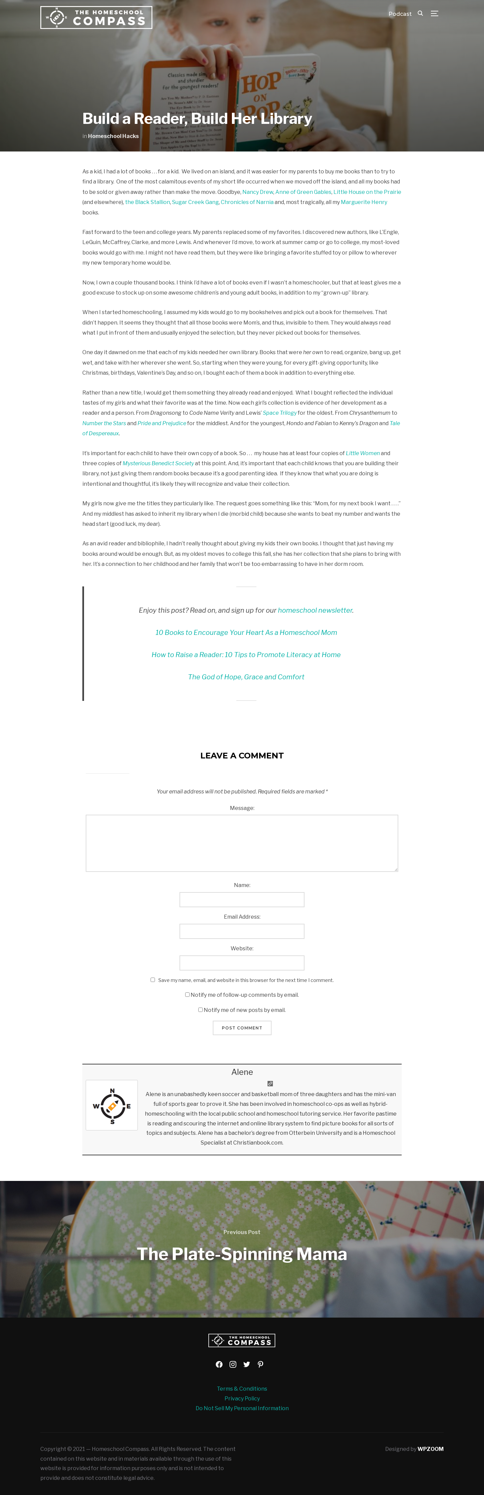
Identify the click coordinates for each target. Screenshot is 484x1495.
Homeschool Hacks (113, 136)
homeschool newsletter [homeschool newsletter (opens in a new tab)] (315, 610)
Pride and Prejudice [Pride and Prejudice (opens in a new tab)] (161, 423)
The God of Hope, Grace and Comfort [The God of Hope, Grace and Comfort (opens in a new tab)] (246, 677)
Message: (242, 808)
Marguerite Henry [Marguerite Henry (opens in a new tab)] (364, 202)
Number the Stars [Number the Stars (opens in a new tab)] (104, 423)
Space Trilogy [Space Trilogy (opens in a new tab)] (280, 413)
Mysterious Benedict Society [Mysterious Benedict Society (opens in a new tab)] (158, 463)
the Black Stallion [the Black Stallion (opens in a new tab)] (147, 202)
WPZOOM (430, 1449)
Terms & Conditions (242, 1389)
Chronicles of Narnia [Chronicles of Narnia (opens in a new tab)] (247, 202)
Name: (242, 885)
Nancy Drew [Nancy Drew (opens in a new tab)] (257, 192)
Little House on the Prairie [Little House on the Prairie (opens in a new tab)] (367, 192)
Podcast (400, 14)
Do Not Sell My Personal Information (242, 1408)
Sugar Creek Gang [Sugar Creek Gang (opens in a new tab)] (195, 202)
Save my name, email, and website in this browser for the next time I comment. (246, 980)
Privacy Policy (242, 1398)
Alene (242, 1072)
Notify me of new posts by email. (245, 1010)
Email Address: (242, 917)
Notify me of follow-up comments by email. (245, 995)
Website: (242, 948)
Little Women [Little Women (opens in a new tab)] (363, 453)
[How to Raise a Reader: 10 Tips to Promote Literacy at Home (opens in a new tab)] (246, 655)
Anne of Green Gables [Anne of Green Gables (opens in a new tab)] (303, 192)
